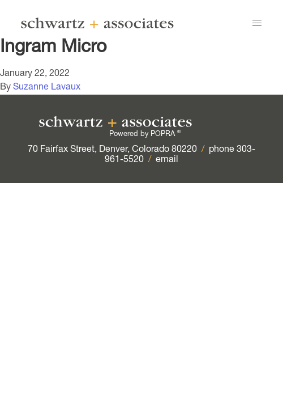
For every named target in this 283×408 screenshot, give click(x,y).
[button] (257, 23)
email (167, 160)
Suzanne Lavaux (46, 87)
